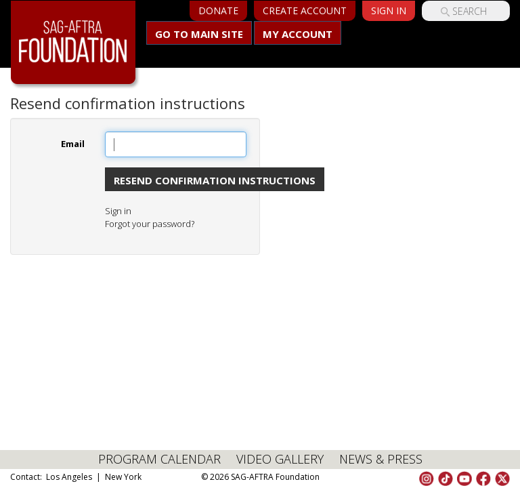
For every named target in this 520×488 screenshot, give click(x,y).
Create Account (305, 10)
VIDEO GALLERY (280, 459)
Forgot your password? (149, 224)
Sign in (118, 211)
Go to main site (199, 34)
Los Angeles (69, 477)
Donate (218, 10)
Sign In (388, 10)
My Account (297, 34)
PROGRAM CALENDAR (159, 459)
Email (73, 144)
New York (123, 477)
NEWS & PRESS (380, 459)
